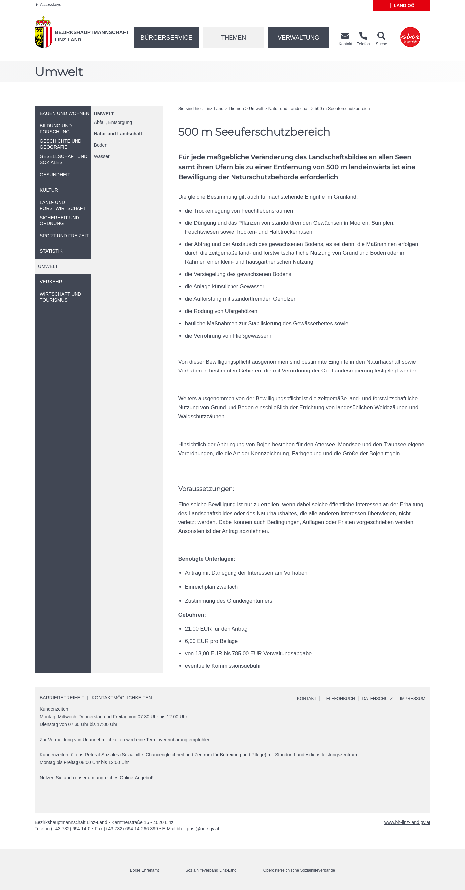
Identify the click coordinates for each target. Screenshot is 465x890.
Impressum (411, 698)
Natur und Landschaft (118, 133)
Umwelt (104, 113)
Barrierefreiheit (62, 697)
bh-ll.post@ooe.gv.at (198, 828)
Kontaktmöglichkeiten (122, 697)
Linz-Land (213, 108)
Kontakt (296, 698)
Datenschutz (373, 698)
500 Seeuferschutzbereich (342, 108)
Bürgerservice (167, 37)
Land (401, 6)
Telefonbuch (331, 698)
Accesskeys (48, 4)
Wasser (102, 156)
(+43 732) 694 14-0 (70, 828)
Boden (100, 145)
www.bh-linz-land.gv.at (407, 822)
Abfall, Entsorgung (113, 122)
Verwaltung (298, 37)
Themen (233, 37)
